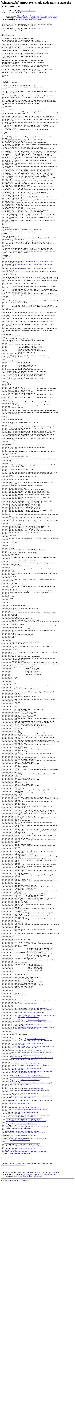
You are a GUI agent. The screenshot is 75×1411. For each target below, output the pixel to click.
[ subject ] (32, 19)
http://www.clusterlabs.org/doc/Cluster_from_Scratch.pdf (35, 1214)
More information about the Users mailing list (15, 1409)
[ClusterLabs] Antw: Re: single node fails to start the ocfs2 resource (38, 16)
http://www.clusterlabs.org (34, 1210)
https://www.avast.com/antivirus (25, 1200)
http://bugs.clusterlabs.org (28, 1216)
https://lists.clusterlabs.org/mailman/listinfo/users (33, 1207)
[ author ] (39, 19)
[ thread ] (26, 19)
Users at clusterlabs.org (38, 1205)
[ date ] (20, 19)
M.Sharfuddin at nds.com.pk (26, 11)
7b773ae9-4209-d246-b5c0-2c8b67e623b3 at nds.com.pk (33, 312)
